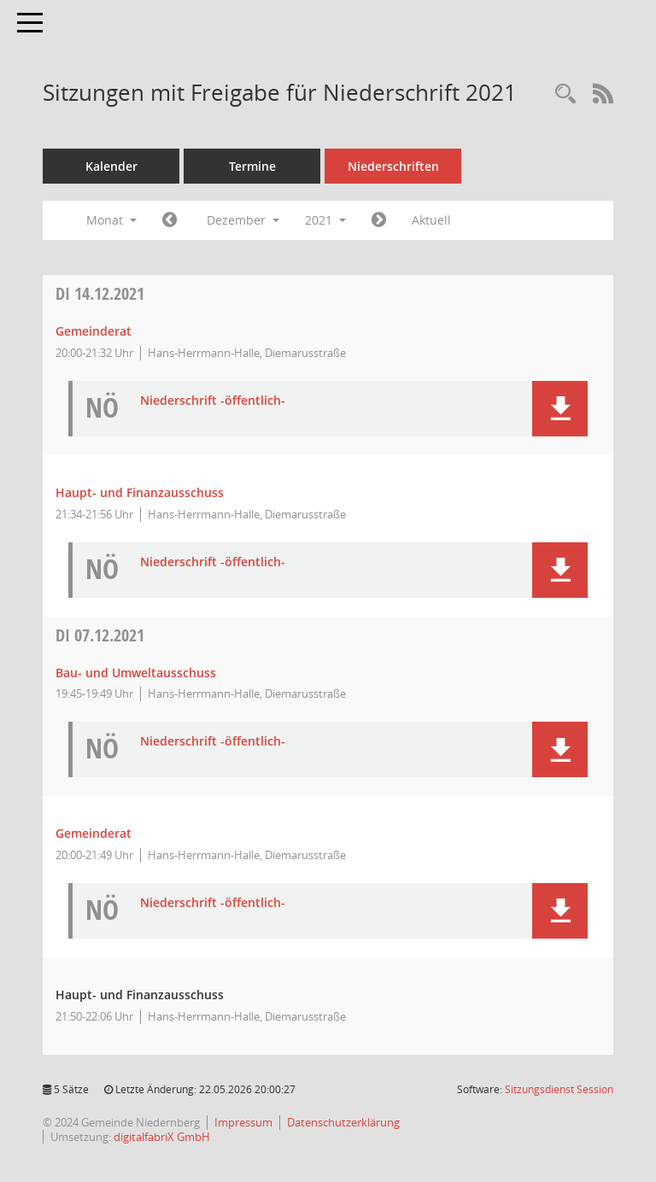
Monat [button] (111, 220)
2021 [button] (325, 220)
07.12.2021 (100, 635)
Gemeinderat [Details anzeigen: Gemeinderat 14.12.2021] (94, 331)
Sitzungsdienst (559, 1089)
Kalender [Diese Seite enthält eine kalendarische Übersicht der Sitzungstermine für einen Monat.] (111, 166)
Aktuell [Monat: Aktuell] (431, 220)
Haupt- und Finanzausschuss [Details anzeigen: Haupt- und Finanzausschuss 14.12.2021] (140, 492)
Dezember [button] (243, 220)
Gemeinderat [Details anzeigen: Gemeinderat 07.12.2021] (94, 833)
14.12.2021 (100, 293)
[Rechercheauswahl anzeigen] (565, 94)
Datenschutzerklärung (343, 1122)
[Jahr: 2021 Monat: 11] (169, 220)
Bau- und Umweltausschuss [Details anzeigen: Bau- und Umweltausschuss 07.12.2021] (136, 672)
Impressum (243, 1122)
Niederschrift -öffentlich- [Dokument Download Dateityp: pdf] (212, 401)
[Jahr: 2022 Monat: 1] (379, 220)
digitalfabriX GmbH (162, 1136)
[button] (560, 408)
